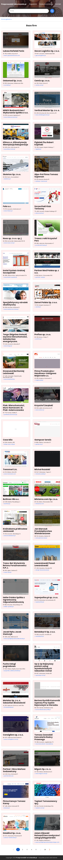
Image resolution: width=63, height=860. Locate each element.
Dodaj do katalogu (46, 4)
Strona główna (6, 19)
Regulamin (33, 4)
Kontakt (58, 4)
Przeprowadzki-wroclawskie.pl (13, 4)
